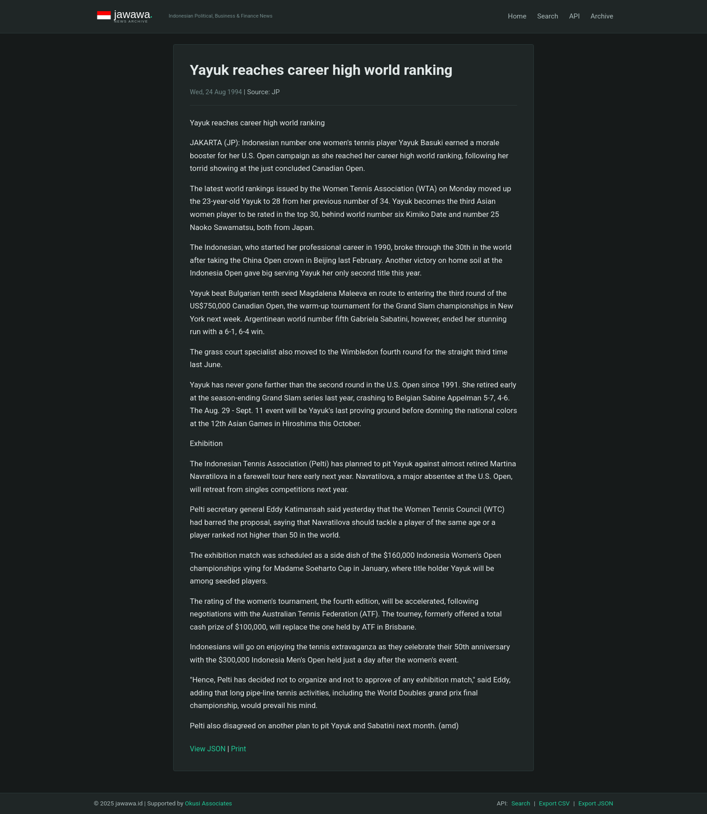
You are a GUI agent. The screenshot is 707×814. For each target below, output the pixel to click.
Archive (602, 16)
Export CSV (554, 803)
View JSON (207, 749)
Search (547, 16)
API (574, 16)
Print (238, 749)
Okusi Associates (208, 803)
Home (517, 16)
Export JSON (595, 803)
